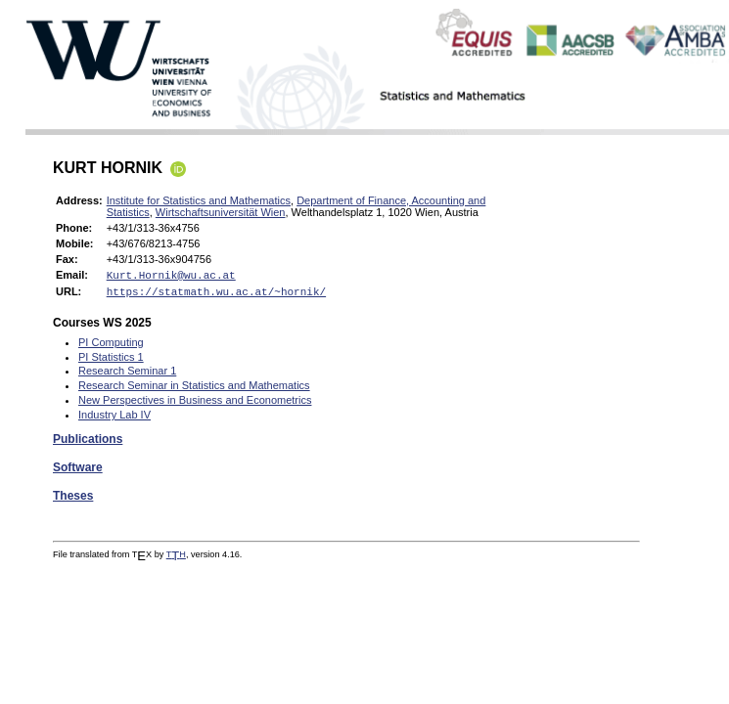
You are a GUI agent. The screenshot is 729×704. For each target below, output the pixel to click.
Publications (87, 443)
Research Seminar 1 (127, 374)
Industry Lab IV (114, 418)
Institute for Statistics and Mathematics (199, 200)
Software (78, 471)
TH (176, 558)
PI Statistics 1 (111, 361)
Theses (73, 499)
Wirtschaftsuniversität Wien (221, 212)
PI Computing (111, 346)
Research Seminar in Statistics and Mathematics (194, 389)
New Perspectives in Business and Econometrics (194, 404)
